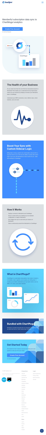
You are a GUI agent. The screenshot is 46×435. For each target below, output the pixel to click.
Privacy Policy (36, 375)
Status (23, 427)
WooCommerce (25, 412)
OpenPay (23, 397)
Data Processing (36, 377)
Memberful (24, 395)
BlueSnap (23, 379)
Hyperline (23, 387)
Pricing (23, 423)
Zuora (23, 416)
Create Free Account (12, 29)
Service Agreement (37, 373)
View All (23, 373)
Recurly (23, 404)
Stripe (23, 410)
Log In (23, 421)
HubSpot (23, 385)
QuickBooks (24, 402)
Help (22, 425)
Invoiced (23, 389)
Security (34, 379)
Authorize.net (24, 377)
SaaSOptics (24, 406)
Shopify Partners (25, 408)
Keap (23, 391)
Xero (22, 414)
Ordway (23, 398)
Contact (23, 429)
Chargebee (24, 381)
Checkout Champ (25, 383)
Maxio (23, 393)
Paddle (23, 400)
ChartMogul (24, 375)
